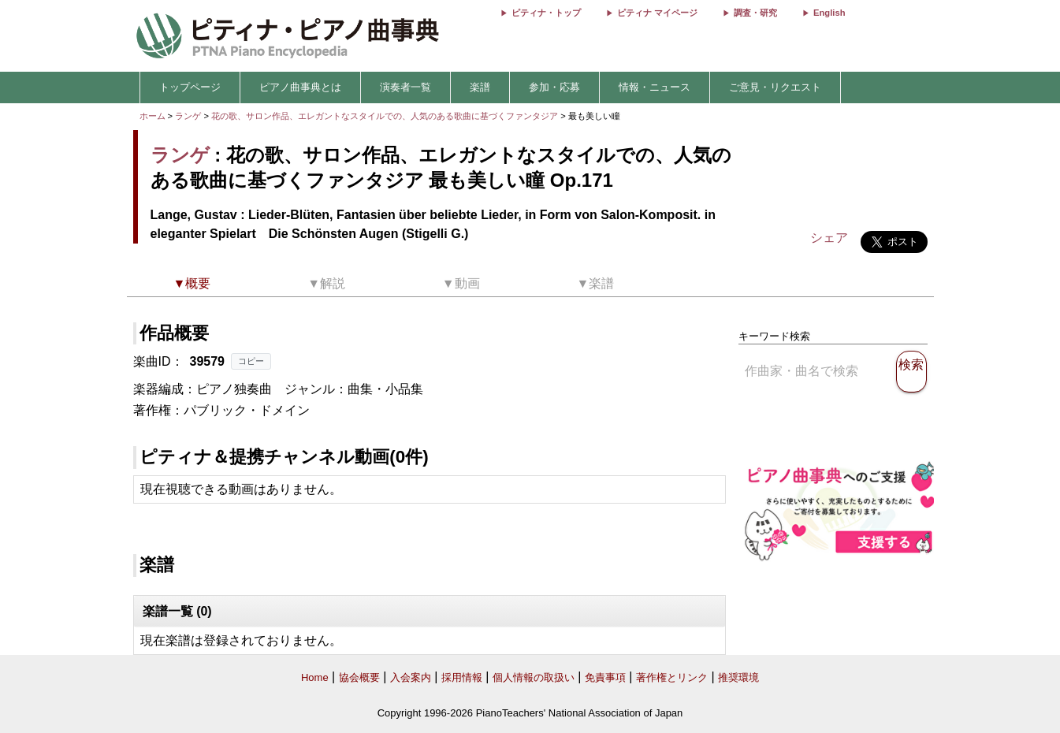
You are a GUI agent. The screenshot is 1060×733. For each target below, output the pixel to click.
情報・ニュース (654, 87)
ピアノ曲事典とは (300, 87)
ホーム (152, 116)
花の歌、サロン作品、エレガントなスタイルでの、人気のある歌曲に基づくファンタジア (385, 116)
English (829, 12)
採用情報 (461, 677)
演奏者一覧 (405, 87)
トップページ (190, 87)
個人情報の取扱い (534, 677)
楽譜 (480, 87)
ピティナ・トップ (546, 12)
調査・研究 (755, 12)
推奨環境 (738, 677)
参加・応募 (554, 87)
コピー (251, 361)
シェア (829, 237)
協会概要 (359, 677)
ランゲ (188, 116)
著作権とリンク (672, 677)
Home (315, 677)
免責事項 (605, 677)
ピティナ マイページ (657, 12)
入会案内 (410, 677)
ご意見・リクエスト (775, 87)
